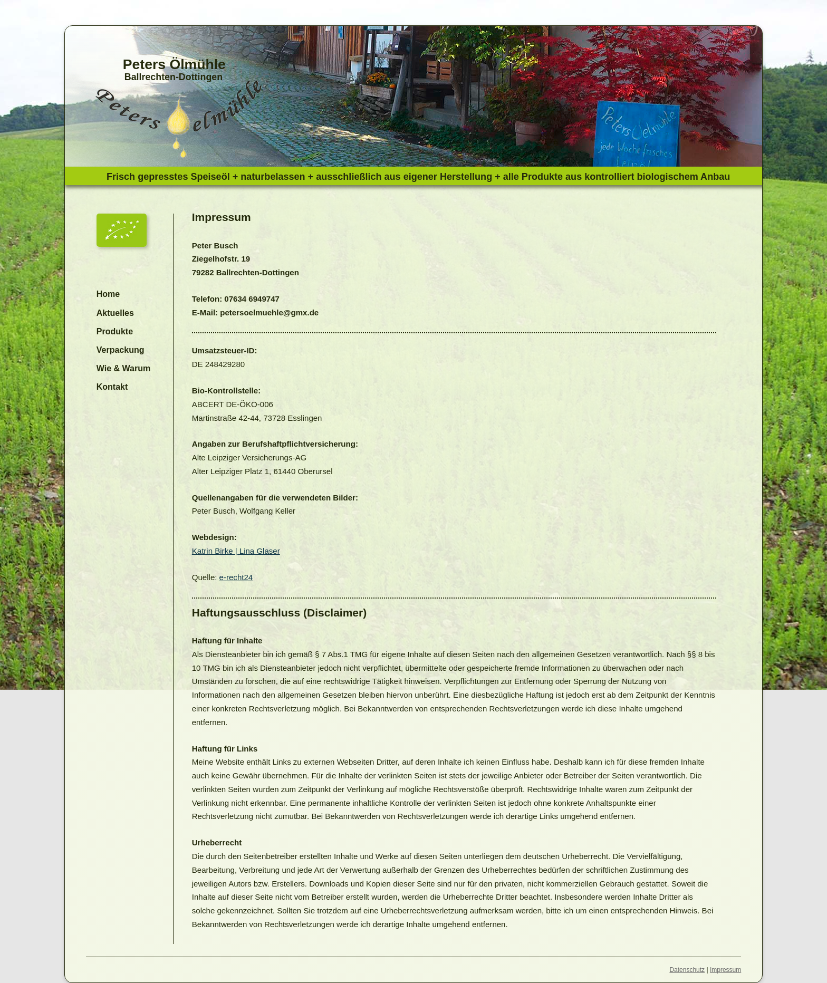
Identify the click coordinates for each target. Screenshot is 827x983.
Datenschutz (687, 970)
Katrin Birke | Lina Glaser (236, 550)
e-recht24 (236, 577)
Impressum (725, 970)
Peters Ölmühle (174, 64)
